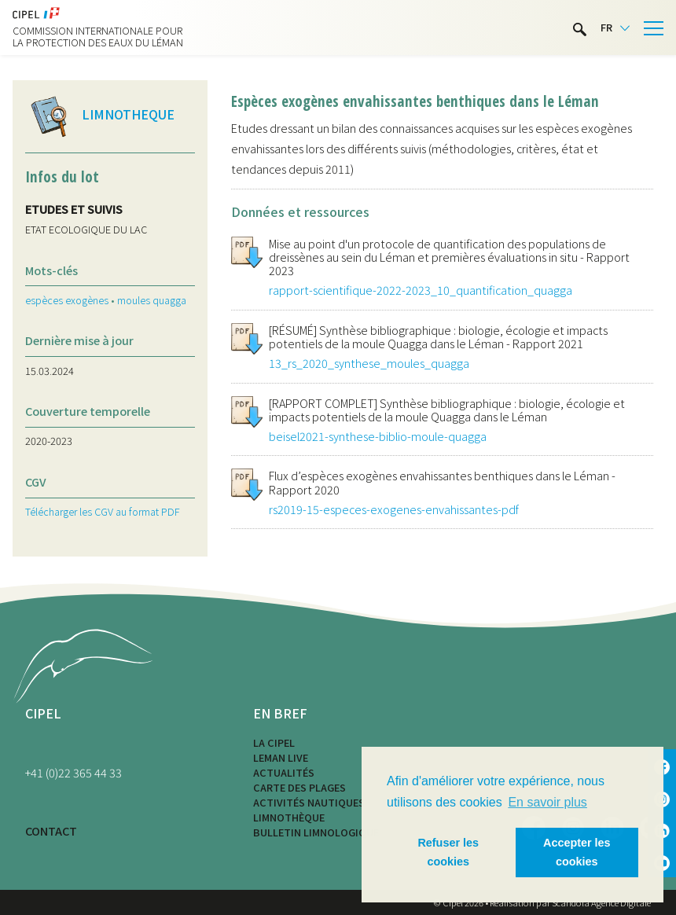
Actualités (283, 772)
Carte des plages (299, 787)
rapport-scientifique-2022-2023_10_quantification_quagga (420, 289)
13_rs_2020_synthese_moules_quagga (369, 363)
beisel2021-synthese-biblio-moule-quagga (378, 436)
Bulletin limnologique (316, 832)
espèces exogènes (66, 299)
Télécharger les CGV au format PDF (102, 511)
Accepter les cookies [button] (577, 852)
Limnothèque (289, 817)
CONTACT (51, 830)
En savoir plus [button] (547, 802)
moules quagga (151, 299)
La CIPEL (274, 742)
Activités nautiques (309, 802)
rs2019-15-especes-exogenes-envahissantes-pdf (394, 509)
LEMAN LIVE (280, 757)
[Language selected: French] (615, 27)
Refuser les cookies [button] (448, 852)
